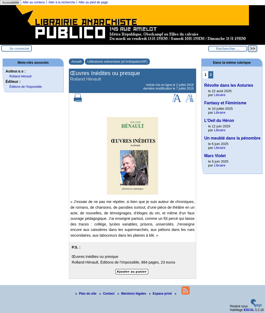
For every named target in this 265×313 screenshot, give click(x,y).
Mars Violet (215, 156)
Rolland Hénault (20, 76)
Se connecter (19, 48)
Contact (107, 293)
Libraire (219, 95)
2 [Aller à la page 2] (211, 74)
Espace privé (161, 293)
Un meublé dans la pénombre (232, 138)
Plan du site (86, 293)
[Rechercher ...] (227, 49)
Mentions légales (132, 293)
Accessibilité (10, 2)
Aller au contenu (34, 2)
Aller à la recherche (61, 2)
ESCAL (249, 310)
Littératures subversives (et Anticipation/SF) (117, 61)
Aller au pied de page (93, 2)
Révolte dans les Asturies (228, 85)
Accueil (76, 61)
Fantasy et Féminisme (225, 103)
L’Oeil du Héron (219, 120)
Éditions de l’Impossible (25, 87)
